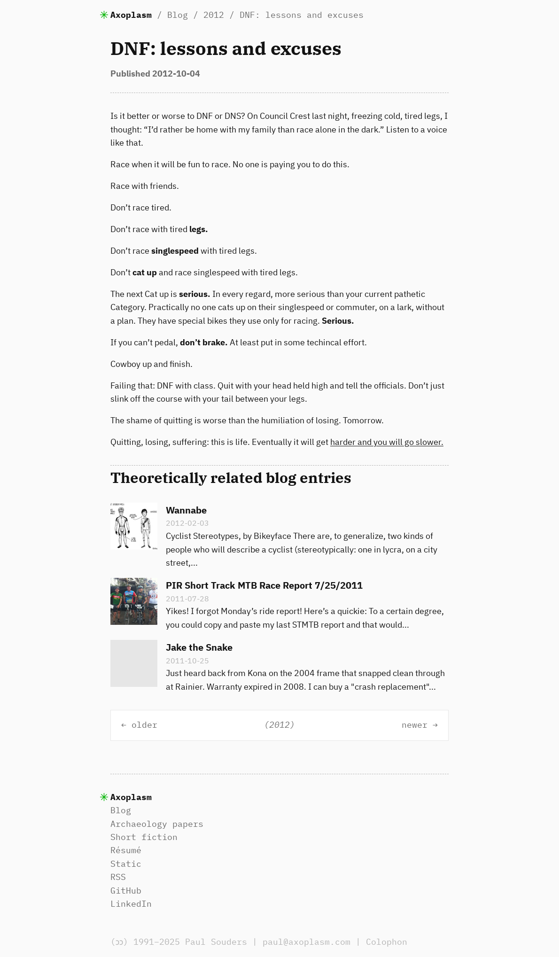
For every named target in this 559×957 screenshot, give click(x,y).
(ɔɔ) (120, 941)
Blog (177, 14)
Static (125, 863)
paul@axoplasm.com (309, 941)
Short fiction (144, 837)
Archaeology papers (156, 823)
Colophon (389, 941)
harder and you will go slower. (386, 441)
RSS (118, 876)
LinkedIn (131, 903)
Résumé (125, 850)
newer (414, 725)
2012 (213, 14)
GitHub (125, 890)
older (144, 725)
